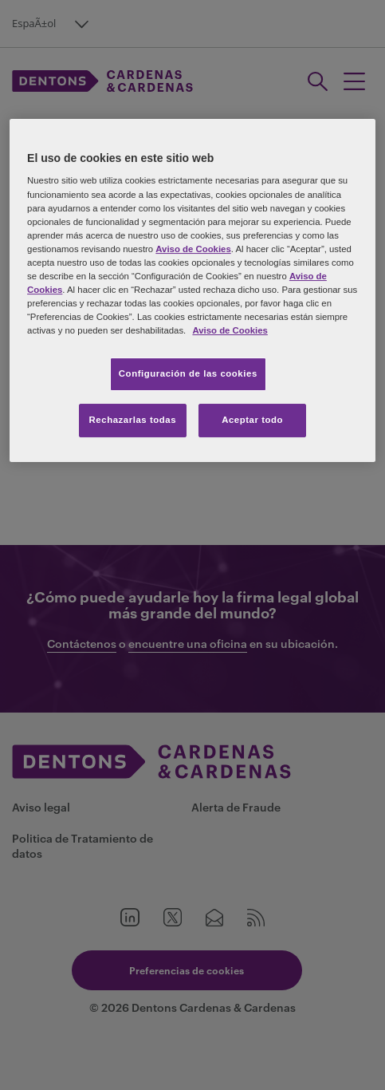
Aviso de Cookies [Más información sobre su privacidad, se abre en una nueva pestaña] (229, 330)
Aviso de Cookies (192, 249)
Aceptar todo (252, 420)
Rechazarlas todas (133, 420)
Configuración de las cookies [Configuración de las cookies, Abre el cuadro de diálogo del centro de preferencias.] (188, 373)
